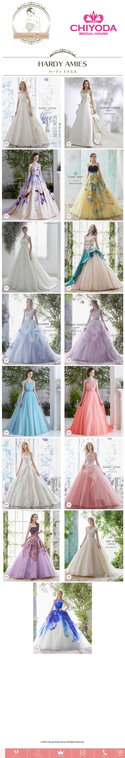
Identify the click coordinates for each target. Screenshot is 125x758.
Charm (15, 697)
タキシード (17, 714)
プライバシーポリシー (21, 725)
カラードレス (18, 708)
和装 (14, 711)
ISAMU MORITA (19, 694)
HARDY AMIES (18, 702)
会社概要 (16, 722)
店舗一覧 (16, 679)
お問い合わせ (52, 679)
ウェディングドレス (20, 705)
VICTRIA (16, 699)
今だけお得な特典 (19, 682)
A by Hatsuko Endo (20, 691)
